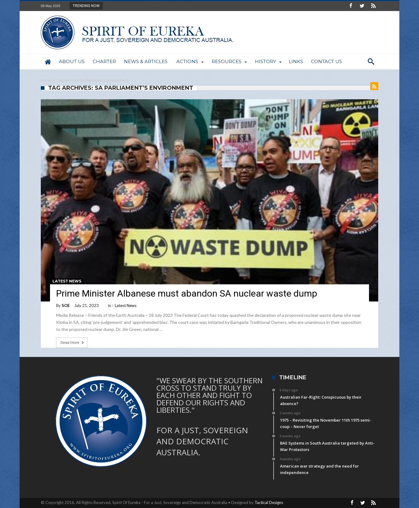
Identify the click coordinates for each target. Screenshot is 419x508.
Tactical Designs (269, 502)
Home (46, 80)
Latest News (66, 281)
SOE (66, 305)
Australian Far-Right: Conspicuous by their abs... (148, 5)
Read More (72, 342)
